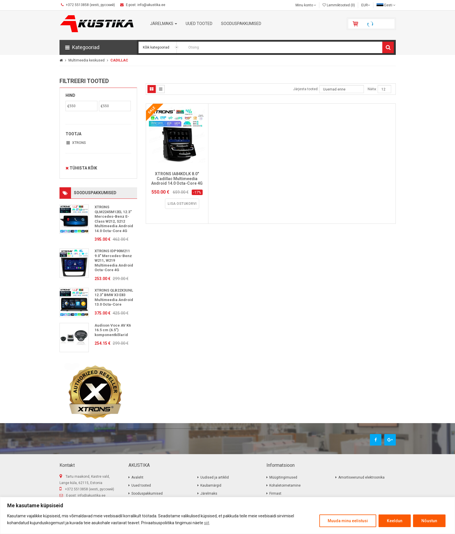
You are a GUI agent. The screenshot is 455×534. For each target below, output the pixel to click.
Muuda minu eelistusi (348, 520)
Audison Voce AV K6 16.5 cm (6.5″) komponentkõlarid (113, 330)
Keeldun (394, 520)
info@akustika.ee (91, 495)
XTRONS (79, 143)
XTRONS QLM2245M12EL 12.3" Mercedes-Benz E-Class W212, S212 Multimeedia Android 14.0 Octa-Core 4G (114, 219)
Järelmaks (208, 493)
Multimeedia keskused (86, 60)
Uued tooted (141, 485)
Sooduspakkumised (147, 493)
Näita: (372, 89)
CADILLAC (119, 60)
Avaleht (137, 477)
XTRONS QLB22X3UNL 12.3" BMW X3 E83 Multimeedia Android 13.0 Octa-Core (114, 297)
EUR (365, 5)
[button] (98, 47)
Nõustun (429, 520)
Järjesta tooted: (305, 89)
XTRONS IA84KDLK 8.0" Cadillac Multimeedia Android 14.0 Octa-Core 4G (177, 178)
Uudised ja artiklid (214, 477)
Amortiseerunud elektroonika (361, 477)
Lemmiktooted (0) (338, 5)
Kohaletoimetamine (285, 485)
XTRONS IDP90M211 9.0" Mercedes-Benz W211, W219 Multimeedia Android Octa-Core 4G (114, 260)
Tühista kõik (81, 168)
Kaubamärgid (210, 485)
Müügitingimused (283, 477)
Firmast (275, 493)
